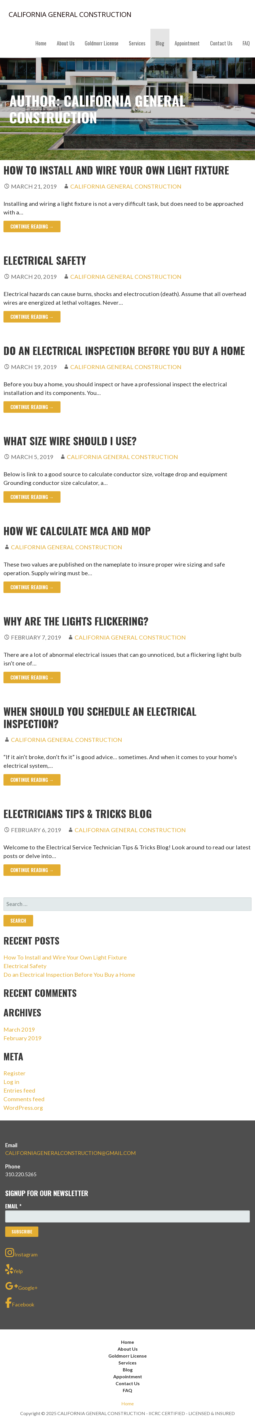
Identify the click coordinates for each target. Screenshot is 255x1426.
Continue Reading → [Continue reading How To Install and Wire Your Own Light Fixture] (32, 226)
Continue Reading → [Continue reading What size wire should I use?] (32, 497)
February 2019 (22, 1038)
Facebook (19, 1303)
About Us (65, 43)
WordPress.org (23, 1107)
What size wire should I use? (70, 440)
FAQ (246, 43)
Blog (160, 43)
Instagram (21, 1252)
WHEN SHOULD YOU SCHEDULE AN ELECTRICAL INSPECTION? (100, 717)
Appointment (187, 43)
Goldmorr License (101, 43)
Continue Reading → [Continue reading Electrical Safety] (32, 316)
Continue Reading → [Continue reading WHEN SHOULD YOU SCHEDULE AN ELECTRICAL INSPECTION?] (32, 779)
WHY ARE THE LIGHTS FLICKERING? (75, 620)
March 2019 (19, 1029)
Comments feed (24, 1098)
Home (40, 43)
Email (13, 1206)
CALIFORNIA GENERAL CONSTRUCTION (70, 14)
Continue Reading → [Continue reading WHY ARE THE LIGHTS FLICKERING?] (32, 677)
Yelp (14, 1269)
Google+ (21, 1286)
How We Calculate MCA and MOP (77, 530)
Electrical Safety (44, 260)
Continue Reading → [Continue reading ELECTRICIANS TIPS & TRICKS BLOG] (32, 870)
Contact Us (221, 43)
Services (137, 43)
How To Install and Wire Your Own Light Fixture (116, 169)
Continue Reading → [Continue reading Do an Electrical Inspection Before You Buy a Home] (32, 407)
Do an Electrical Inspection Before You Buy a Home (124, 350)
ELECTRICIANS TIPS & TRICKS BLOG (77, 813)
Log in (11, 1081)
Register (14, 1073)
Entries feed (19, 1090)
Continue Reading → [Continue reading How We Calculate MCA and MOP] (32, 587)
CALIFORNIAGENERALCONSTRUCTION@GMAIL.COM (70, 1153)
